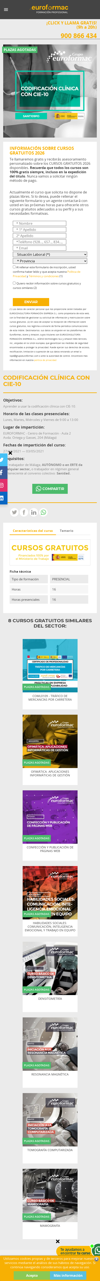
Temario (66, 530)
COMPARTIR (50, 489)
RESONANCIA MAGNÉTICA (50, 1074)
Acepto (32, 1275)
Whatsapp (43, 512)
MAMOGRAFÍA (50, 1226)
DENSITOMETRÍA (50, 999)
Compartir (24, 512)
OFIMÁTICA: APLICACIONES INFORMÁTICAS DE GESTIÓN (50, 773)
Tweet (14, 512)
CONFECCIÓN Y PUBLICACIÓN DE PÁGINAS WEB (50, 849)
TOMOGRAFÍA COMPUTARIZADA (50, 1150)
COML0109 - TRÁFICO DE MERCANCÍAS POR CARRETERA (50, 698)
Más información (68, 1275)
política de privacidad (45, 360)
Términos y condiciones (44, 276)
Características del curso (33, 530)
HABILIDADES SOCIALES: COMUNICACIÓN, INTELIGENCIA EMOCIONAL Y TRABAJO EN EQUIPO (50, 926)
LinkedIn (33, 512)
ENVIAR (31, 302)
